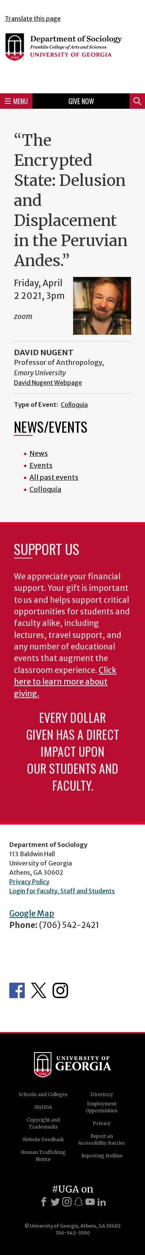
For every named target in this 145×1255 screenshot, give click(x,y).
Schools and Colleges (43, 1094)
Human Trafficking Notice (43, 1155)
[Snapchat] (78, 1201)
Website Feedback (43, 1139)
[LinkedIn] (101, 1201)
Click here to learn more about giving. (65, 682)
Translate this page (33, 18)
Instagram (60, 990)
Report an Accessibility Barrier (101, 1139)
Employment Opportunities (102, 1107)
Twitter (38, 990)
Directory (101, 1094)
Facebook (17, 990)
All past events (53, 477)
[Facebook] (43, 1201)
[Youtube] (90, 1201)
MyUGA (43, 1107)
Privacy (102, 1123)
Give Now (81, 101)
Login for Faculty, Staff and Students (62, 891)
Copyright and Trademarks (43, 1123)
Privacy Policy (29, 882)
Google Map (31, 914)
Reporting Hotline (102, 1156)
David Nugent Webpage (48, 382)
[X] (55, 1201)
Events (41, 465)
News (38, 453)
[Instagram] (67, 1201)
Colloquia (74, 404)
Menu (16, 101)
